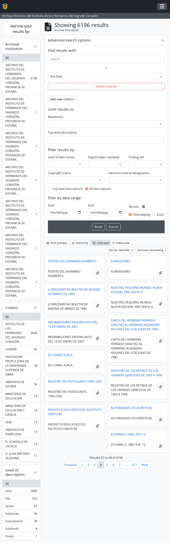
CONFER (21, 350)
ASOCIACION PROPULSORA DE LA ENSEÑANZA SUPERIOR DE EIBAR (21, 365)
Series (21, 507)
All (7, 58)
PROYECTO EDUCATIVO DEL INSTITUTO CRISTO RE (74, 412)
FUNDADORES (120, 261)
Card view (101, 243)
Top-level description (62, 133)
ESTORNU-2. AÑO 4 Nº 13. (128, 434)
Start (51, 205)
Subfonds (21, 529)
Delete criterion (106, 86)
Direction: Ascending (151, 250)
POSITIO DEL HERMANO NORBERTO (72, 261)
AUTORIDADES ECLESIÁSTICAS (131, 408)
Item (21, 492)
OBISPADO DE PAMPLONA (21, 432)
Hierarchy (80, 243)
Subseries (21, 514)
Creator (11, 307)
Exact (160, 214)
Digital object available (103, 157)
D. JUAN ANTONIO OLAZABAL (21, 456)
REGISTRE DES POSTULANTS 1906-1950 (74, 381)
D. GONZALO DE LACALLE (21, 444)
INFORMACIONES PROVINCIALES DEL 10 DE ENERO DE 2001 (73, 324)
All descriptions (100, 189)
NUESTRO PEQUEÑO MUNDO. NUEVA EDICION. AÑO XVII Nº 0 (136, 290)
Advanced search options (69, 40)
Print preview (56, 243)
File (21, 499)
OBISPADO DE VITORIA (21, 384)
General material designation (128, 173)
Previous (70, 465)
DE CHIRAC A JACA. (60, 355)
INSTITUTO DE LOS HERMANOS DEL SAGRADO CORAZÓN (21, 333)
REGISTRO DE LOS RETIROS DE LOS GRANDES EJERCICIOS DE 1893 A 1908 (136, 373)
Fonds (21, 537)
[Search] (106, 59)
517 (134, 465)
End (91, 205)
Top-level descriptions (67, 189)
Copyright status (59, 173)
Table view (120, 243)
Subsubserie (21, 522)
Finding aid (136, 157)
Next (144, 465)
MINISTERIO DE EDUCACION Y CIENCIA (21, 410)
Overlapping (141, 214)
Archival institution (14, 46)
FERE (21, 423)
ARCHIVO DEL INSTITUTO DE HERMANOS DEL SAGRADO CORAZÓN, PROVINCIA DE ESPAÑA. (21, 78)
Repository (55, 117)
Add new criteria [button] (61, 99)
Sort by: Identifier (120, 250)
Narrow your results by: (21, 29)
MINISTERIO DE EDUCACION (21, 396)
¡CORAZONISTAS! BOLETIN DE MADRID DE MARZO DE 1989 (74, 291)
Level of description (14, 472)
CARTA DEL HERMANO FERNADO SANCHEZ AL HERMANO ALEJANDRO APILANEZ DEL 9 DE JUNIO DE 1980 (135, 324)
